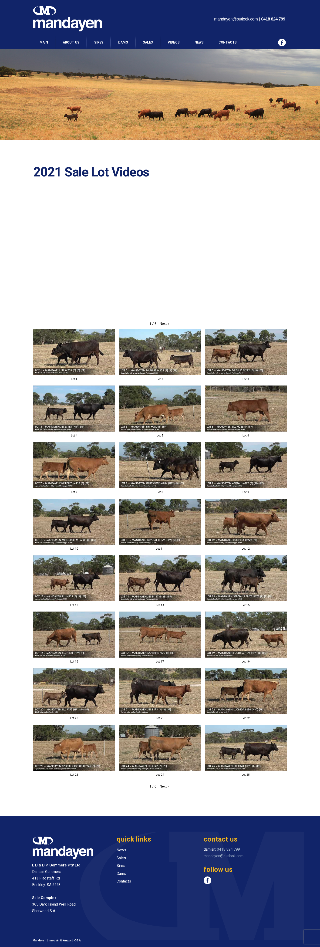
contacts (228, 42)
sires (99, 42)
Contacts (124, 881)
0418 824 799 (273, 19)
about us (71, 42)
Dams (121, 873)
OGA (77, 940)
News (121, 850)
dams (123, 42)
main (44, 42)
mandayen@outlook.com (236, 19)
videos (174, 42)
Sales (148, 42)
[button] (164, 324)
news (199, 42)
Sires (121, 865)
